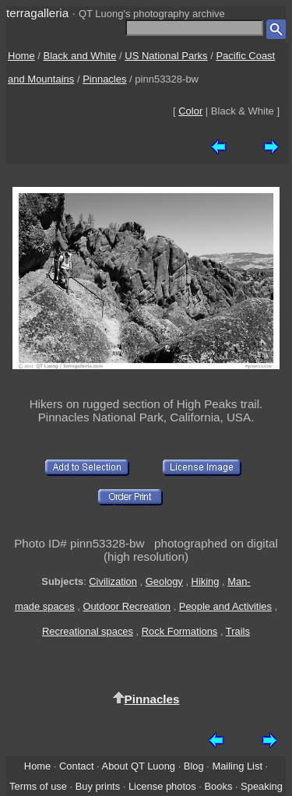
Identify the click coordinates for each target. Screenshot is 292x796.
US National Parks (166, 56)
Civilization (113, 581)
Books (218, 786)
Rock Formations (180, 631)
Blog (194, 766)
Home (21, 56)
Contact (76, 766)
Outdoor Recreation (127, 606)
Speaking (262, 786)
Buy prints (98, 786)
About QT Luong (138, 766)
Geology (164, 581)
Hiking (206, 581)
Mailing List (237, 766)
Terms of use (38, 786)
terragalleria (37, 12)
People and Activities (225, 606)
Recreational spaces (87, 631)
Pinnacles (104, 79)
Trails (238, 631)
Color (190, 111)
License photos (162, 786)
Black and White (80, 56)
